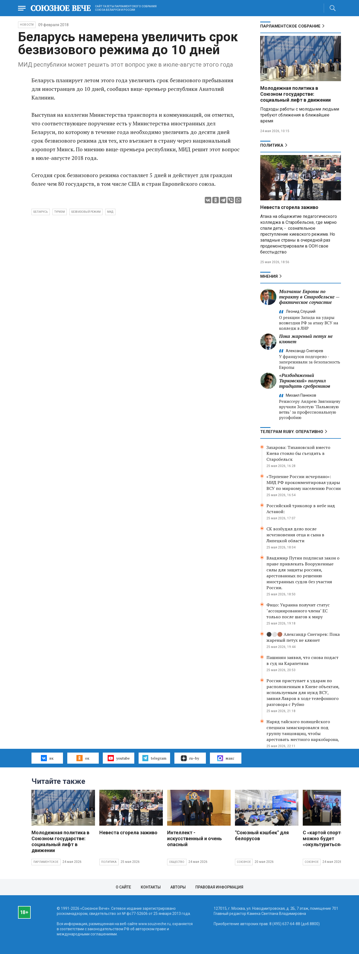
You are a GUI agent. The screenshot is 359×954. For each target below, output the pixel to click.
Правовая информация (219, 887)
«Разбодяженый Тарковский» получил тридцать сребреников (304, 380)
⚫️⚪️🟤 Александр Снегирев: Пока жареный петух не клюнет (303, 637)
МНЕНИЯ (269, 276)
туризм (59, 211)
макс (225, 758)
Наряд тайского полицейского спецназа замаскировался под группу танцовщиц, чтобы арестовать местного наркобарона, (302, 730)
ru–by (190, 758)
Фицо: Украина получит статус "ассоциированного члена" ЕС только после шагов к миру (298, 611)
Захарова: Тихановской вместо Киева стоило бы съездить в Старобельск (298, 453)
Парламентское (46, 861)
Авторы (178, 887)
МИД (110, 211)
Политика (271, 145)
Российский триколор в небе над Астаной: (300, 508)
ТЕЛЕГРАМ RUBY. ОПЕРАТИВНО (291, 431)
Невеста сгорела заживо (289, 207)
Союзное (244, 861)
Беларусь (40, 211)
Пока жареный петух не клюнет (306, 339)
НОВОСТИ (27, 24)
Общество (177, 861)
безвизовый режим (86, 211)
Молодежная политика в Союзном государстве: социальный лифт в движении (295, 94)
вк (47, 758)
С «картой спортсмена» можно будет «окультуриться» (330, 838)
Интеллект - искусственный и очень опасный (194, 838)
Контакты (151, 887)
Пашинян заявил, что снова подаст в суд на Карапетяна (302, 660)
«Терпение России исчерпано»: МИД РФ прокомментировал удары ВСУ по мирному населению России (303, 482)
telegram (154, 758)
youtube (118, 758)
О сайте (123, 887)
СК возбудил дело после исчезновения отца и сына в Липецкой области (295, 535)
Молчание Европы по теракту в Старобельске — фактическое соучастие (309, 296)
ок (82, 758)
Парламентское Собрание (290, 26)
